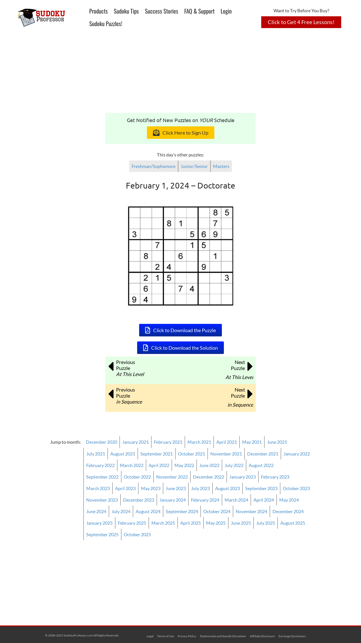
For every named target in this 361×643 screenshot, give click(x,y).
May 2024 (289, 500)
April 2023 (125, 488)
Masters (221, 166)
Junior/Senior (194, 166)
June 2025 (241, 523)
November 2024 (251, 511)
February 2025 (132, 523)
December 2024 (288, 511)
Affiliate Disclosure (262, 636)
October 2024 (216, 511)
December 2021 (262, 453)
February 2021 (168, 442)
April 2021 (226, 442)
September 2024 (182, 511)
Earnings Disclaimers (292, 636)
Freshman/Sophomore (153, 166)
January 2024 (172, 500)
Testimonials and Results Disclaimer (223, 636)
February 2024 (205, 500)
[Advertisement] (180, 75)
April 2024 (263, 500)
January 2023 (242, 477)
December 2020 (101, 442)
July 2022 (234, 465)
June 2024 (96, 511)
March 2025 (163, 523)
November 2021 (226, 453)
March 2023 (98, 488)
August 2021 (122, 453)
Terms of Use (165, 636)
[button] (301, 22)
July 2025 (265, 523)
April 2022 (159, 465)
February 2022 (100, 465)
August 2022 (261, 465)
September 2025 (102, 534)
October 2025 (137, 534)
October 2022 (137, 477)
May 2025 (216, 523)
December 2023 (138, 500)
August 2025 (292, 523)
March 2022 (131, 465)
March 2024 (236, 500)
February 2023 (275, 477)
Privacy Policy (187, 636)
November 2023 (102, 500)
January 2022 (297, 453)
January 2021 (135, 442)
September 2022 (102, 477)
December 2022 (208, 477)
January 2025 (99, 523)
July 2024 (121, 511)
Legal (150, 636)
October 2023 (296, 488)
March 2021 (199, 442)
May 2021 (252, 442)
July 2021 (95, 453)
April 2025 (190, 523)
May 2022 (184, 465)
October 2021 (191, 453)
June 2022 (209, 465)
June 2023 (176, 488)
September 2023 (261, 488)
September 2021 (156, 453)
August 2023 (227, 488)
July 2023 (200, 488)
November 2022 (172, 477)
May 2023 (150, 488)
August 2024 (148, 511)
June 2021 (277, 442)
